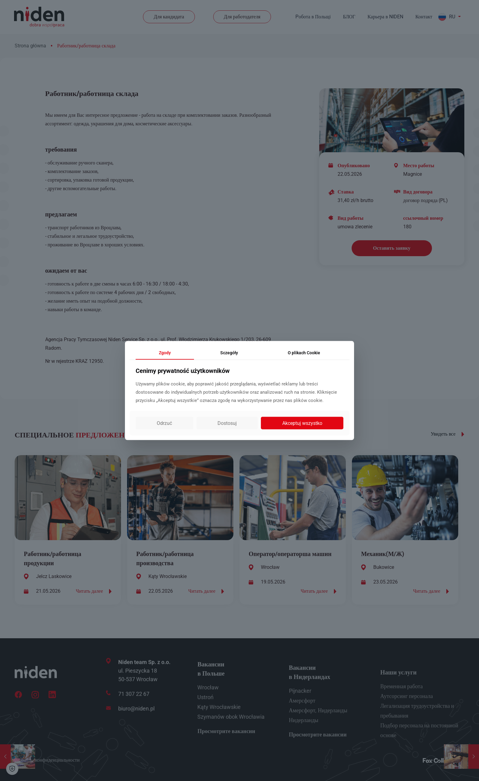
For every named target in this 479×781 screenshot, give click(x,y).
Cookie (304, 352)
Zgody (165, 352)
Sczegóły (229, 352)
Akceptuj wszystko (302, 423)
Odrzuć (164, 423)
